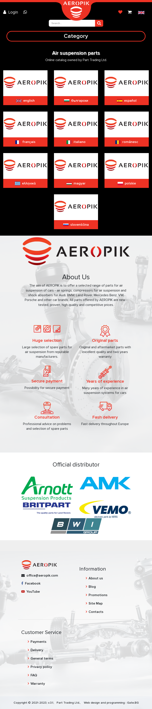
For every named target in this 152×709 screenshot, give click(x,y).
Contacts (96, 612)
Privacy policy (41, 667)
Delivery (37, 650)
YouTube (30, 591)
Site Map (96, 603)
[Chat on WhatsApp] (26, 12)
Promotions (98, 595)
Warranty (38, 683)
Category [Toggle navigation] (76, 36)
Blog (92, 587)
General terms (42, 658)
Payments (38, 642)
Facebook (30, 583)
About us (96, 578)
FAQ (34, 675)
